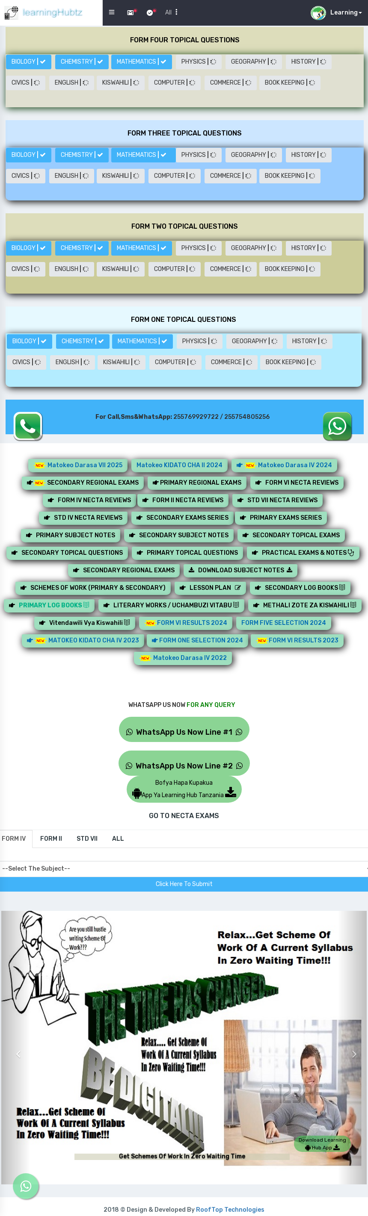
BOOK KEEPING (290, 82)
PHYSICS (198, 61)
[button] (15, 1048)
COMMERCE (230, 82)
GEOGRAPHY (253, 61)
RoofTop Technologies (230, 1209)
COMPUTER (174, 82)
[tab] (51, 839)
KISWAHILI (120, 82)
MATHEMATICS (141, 61)
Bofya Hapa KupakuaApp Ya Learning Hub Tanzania (184, 789)
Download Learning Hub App (322, 1144)
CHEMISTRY (82, 61)
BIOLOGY (29, 61)
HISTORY (308, 61)
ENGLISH (72, 82)
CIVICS (26, 82)
